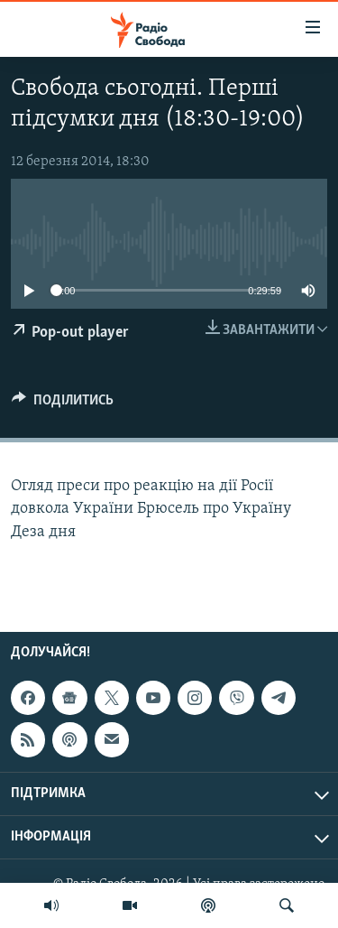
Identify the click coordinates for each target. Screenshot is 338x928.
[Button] (63, 404)
